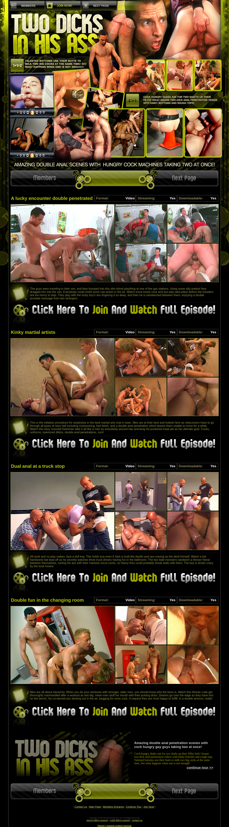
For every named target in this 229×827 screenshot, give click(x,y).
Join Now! (148, 806)
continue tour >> (200, 767)
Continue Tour (134, 806)
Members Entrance (113, 806)
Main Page (95, 806)
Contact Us (81, 806)
